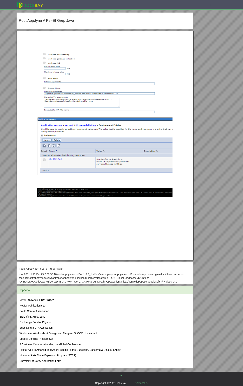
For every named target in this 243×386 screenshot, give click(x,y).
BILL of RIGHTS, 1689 (32, 316)
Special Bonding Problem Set (36, 338)
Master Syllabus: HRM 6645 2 (37, 300)
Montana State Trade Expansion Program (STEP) (48, 355)
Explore (57, 4)
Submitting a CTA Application (36, 327)
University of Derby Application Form (40, 360)
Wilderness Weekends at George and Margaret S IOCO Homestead (58, 333)
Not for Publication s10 (32, 305)
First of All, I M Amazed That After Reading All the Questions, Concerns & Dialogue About (70, 349)
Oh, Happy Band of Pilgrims (35, 322)
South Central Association (34, 311)
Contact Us (141, 383)
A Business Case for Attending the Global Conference (50, 344)
